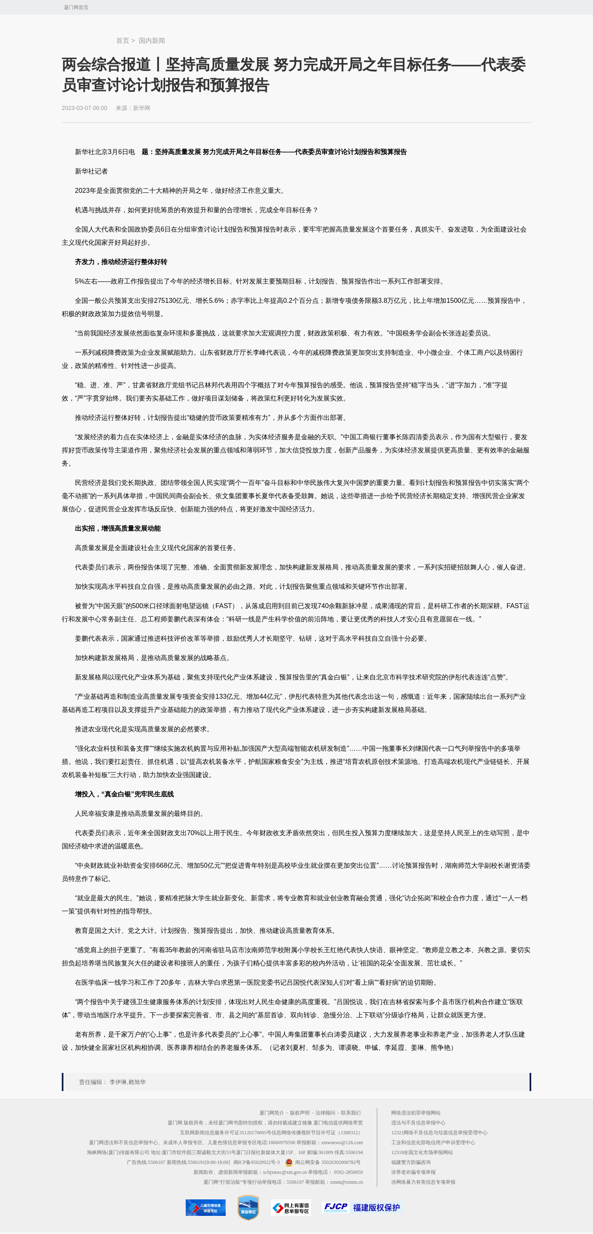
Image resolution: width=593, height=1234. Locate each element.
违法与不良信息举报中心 (418, 1123)
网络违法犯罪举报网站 (416, 1113)
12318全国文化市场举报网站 (422, 1152)
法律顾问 (325, 1113)
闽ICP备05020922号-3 (256, 1162)
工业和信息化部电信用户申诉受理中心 (433, 1142)
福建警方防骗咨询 (411, 1162)
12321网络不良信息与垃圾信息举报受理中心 (439, 1133)
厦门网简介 (271, 1113)
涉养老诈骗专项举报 (413, 1172)
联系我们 (351, 1113)
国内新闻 (152, 40)
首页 (122, 40)
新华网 (141, 108)
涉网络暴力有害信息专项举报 (423, 1182)
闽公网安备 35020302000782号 (323, 1162)
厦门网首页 (76, 7)
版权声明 (300, 1113)
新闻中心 (89, 36)
